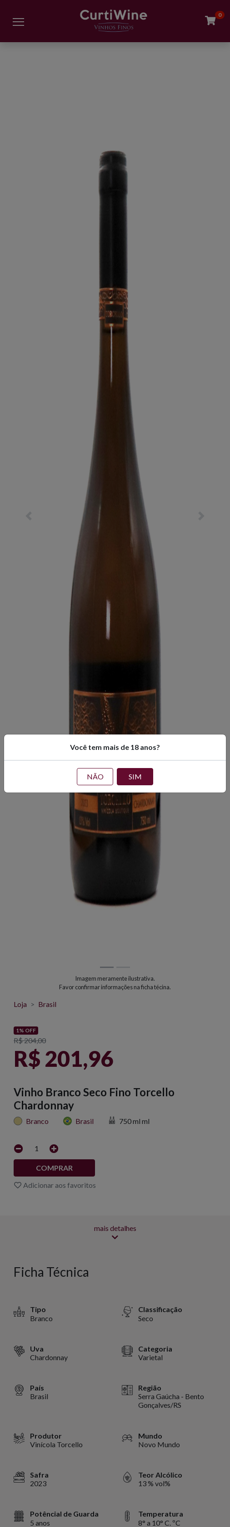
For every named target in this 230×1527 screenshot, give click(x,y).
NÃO (95, 776)
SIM (135, 776)
